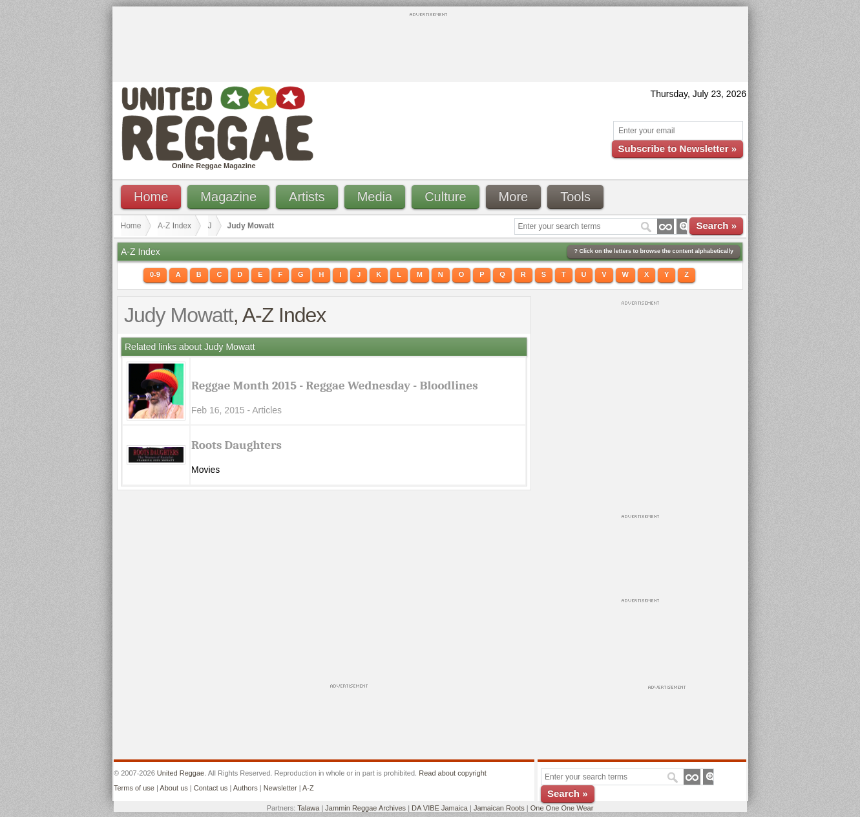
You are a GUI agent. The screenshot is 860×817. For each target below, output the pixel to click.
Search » (716, 225)
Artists (307, 197)
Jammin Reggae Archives (365, 808)
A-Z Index (174, 225)
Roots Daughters (236, 445)
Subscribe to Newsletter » (677, 148)
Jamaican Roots (499, 808)
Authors (245, 788)
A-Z (308, 788)
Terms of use (134, 788)
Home (151, 197)
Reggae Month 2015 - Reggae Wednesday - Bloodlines (334, 385)
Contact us (211, 788)
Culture (445, 197)
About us (173, 788)
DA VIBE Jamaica (440, 808)
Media (374, 197)
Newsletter (280, 788)
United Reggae (180, 773)
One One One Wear (562, 808)
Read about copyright (453, 773)
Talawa (308, 808)
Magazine (228, 197)
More (514, 197)
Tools (575, 197)
